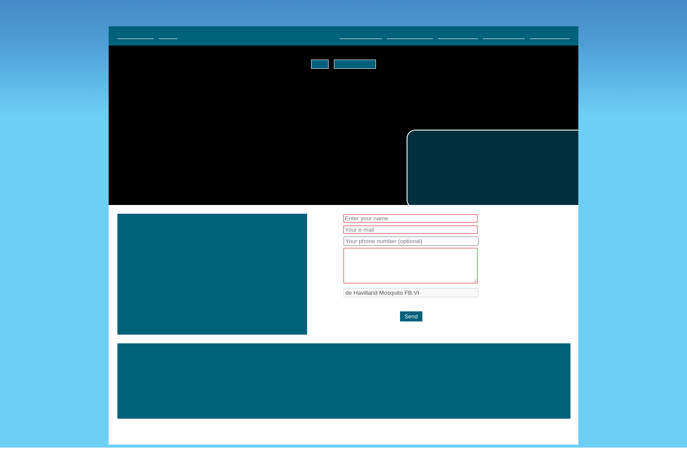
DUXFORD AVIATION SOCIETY (525, 391)
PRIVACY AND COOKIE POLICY (524, 409)
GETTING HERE (460, 400)
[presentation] (409, 323)
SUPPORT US (384, 409)
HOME (351, 391)
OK (321, 64)
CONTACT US (426, 409)
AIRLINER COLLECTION (396, 391)
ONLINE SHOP (415, 400)
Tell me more (354, 64)
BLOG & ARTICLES (366, 400)
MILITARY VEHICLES (456, 391)
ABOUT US (465, 409)
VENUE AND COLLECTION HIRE (525, 400)
